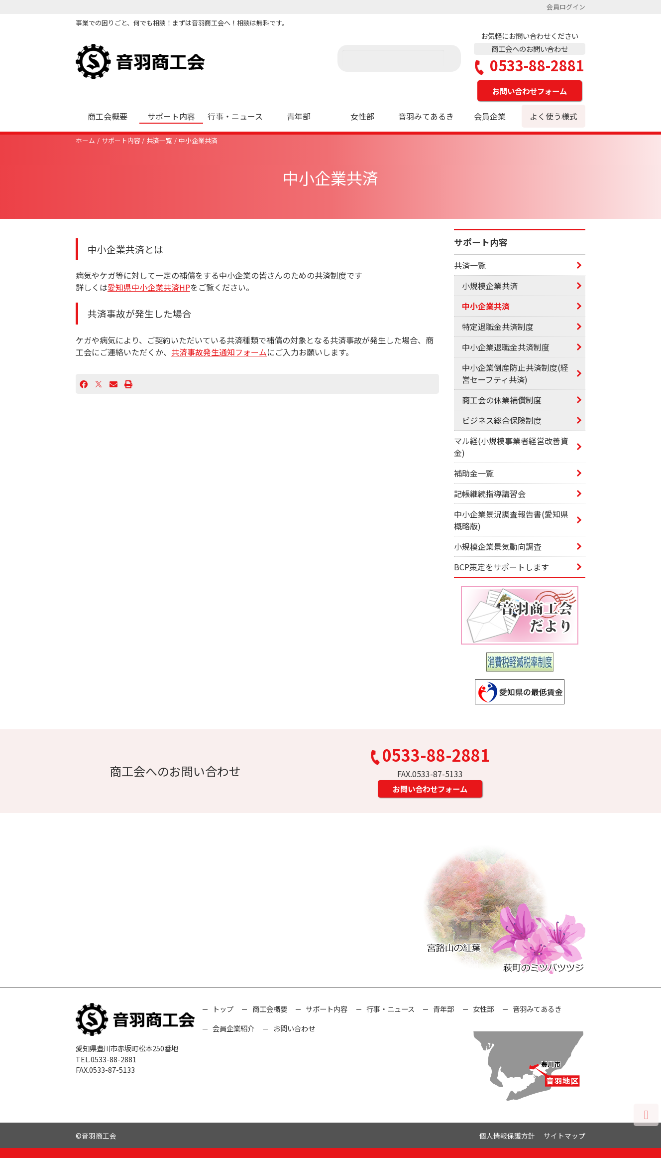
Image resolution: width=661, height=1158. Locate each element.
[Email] (113, 384)
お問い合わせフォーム (529, 90)
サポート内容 (171, 116)
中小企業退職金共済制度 (506, 347)
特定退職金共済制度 (498, 326)
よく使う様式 (553, 116)
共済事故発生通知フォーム (219, 352)
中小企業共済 (198, 140)
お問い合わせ (294, 1028)
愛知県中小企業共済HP (149, 287)
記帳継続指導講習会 (490, 493)
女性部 (362, 116)
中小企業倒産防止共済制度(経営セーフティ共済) (515, 373)
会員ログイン (566, 6)
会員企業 (490, 116)
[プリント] (128, 384)
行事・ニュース (235, 116)
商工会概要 (107, 116)
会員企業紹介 (233, 1028)
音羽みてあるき (426, 116)
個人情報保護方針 (507, 1136)
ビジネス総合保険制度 (502, 420)
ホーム (85, 140)
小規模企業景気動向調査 (498, 546)
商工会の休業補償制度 (502, 400)
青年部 (299, 116)
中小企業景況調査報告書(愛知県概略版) (511, 520)
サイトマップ (564, 1136)
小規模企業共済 (490, 286)
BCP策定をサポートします (501, 567)
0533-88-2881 (529, 65)
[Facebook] (84, 384)
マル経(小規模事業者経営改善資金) (511, 447)
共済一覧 (159, 140)
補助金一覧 (474, 473)
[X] (99, 384)
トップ (223, 1008)
